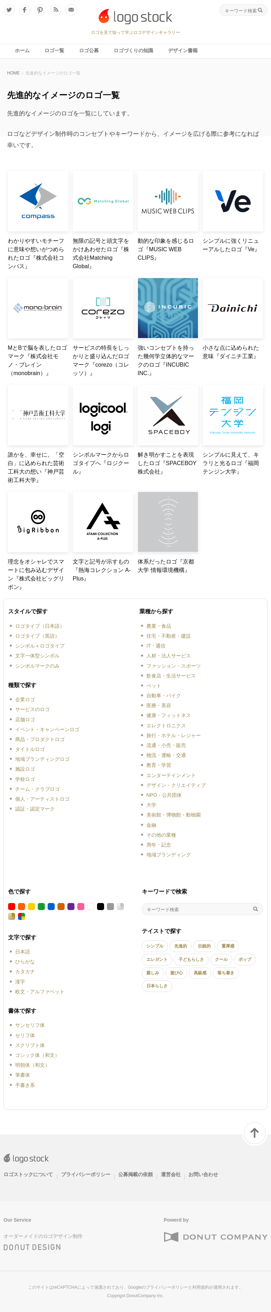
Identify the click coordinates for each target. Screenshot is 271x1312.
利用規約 (200, 1287)
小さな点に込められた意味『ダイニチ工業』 (231, 352)
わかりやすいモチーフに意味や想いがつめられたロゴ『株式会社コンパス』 (36, 253)
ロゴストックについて (28, 1174)
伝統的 (204, 946)
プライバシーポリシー (85, 1174)
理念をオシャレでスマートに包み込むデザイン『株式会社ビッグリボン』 (36, 574)
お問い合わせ (203, 1174)
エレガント (157, 959)
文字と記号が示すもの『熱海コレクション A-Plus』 (102, 570)
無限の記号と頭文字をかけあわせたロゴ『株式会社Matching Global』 (101, 253)
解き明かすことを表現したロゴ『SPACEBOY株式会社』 (167, 463)
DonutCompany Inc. (145, 1295)
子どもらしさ (191, 959)
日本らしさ (157, 985)
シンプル (154, 946)
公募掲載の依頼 (135, 1174)
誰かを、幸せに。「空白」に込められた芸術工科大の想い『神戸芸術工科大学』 (36, 467)
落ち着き (225, 972)
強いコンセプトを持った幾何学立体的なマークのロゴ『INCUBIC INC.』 (166, 360)
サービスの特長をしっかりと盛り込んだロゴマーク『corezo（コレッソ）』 (101, 360)
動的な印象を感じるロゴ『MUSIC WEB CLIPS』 (166, 249)
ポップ (245, 959)
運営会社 (171, 1174)
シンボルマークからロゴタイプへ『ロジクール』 (101, 463)
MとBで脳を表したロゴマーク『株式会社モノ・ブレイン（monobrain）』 (37, 360)
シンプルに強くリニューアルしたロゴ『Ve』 (231, 245)
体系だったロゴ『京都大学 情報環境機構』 (166, 566)
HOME (13, 73)
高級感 (200, 972)
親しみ (152, 972)
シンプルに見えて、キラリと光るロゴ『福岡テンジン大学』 (231, 463)
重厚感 (228, 946)
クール (221, 959)
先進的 (180, 946)
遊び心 (176, 972)
